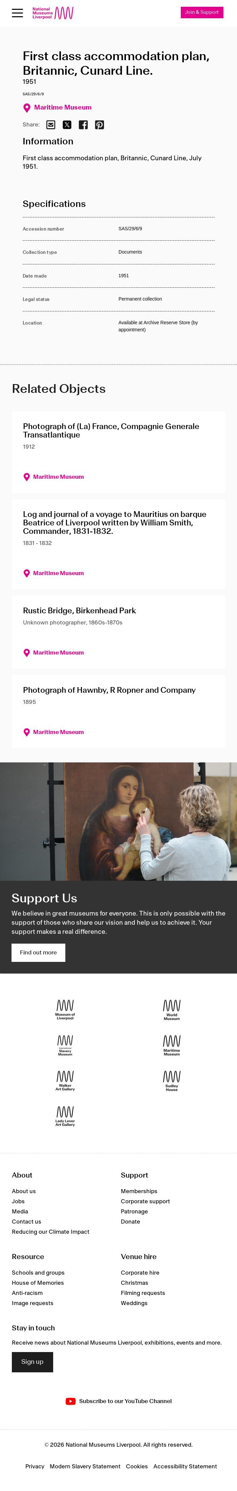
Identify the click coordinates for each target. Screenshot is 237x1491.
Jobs (18, 1202)
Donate (130, 1222)
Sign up (32, 1362)
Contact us (26, 1222)
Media (20, 1212)
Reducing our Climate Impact (50, 1232)
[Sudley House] (171, 1081)
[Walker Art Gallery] (65, 1081)
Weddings (134, 1303)
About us (24, 1191)
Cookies (137, 1467)
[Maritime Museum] (171, 1045)
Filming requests (143, 1293)
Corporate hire (140, 1273)
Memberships (139, 1191)
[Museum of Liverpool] (65, 1010)
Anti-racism (27, 1293)
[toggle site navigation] (17, 13)
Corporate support (145, 1202)
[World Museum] (171, 1010)
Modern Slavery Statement (85, 1467)
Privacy (34, 1467)
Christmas (134, 1283)
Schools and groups (38, 1273)
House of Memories (38, 1283)
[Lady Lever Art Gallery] (65, 1116)
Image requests (32, 1303)
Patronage (134, 1212)
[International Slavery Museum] (65, 1045)
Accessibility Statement (185, 1467)
